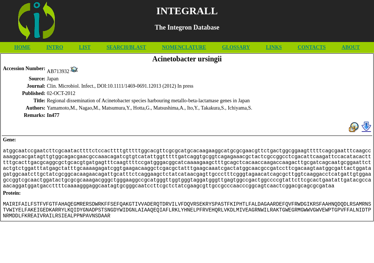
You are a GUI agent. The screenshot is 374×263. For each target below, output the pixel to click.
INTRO (54, 47)
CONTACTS (312, 47)
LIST (85, 47)
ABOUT (350, 47)
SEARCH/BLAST (126, 47)
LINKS (274, 47)
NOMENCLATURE (184, 47)
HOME (22, 47)
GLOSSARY (236, 47)
